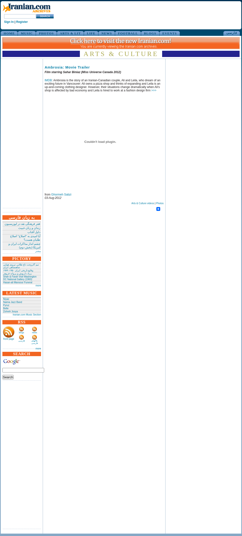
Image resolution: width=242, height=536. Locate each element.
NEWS (106, 33)
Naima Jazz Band (12, 302)
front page (8, 339)
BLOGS (150, 33)
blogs (21, 332)
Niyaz (6, 299)
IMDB (48, 80)
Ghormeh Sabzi (61, 194)
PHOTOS (46, 33)
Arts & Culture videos (142, 203)
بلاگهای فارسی (34, 342)
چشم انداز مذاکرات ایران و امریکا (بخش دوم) (24, 245)
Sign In (9, 22)
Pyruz (6, 305)
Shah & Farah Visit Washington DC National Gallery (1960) (19, 278)
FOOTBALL (128, 33)
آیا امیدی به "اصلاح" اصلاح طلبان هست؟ (25, 237)
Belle (5, 308)
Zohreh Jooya (10, 311)
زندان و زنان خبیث (29, 228)
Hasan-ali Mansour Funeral (17, 282)
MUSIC (27, 33)
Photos (160, 203)
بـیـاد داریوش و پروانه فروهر (17, 273)
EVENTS (169, 33)
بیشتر (38, 251)
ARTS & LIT (70, 33)
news (34, 332)
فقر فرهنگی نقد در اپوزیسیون (22, 224)
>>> (153, 90)
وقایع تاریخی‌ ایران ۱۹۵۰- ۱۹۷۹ (18, 270)
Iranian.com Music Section (27, 314)
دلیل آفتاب (34, 232)
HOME (9, 33)
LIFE (91, 33)
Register (22, 22)
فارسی (231, 33)
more (38, 285)
